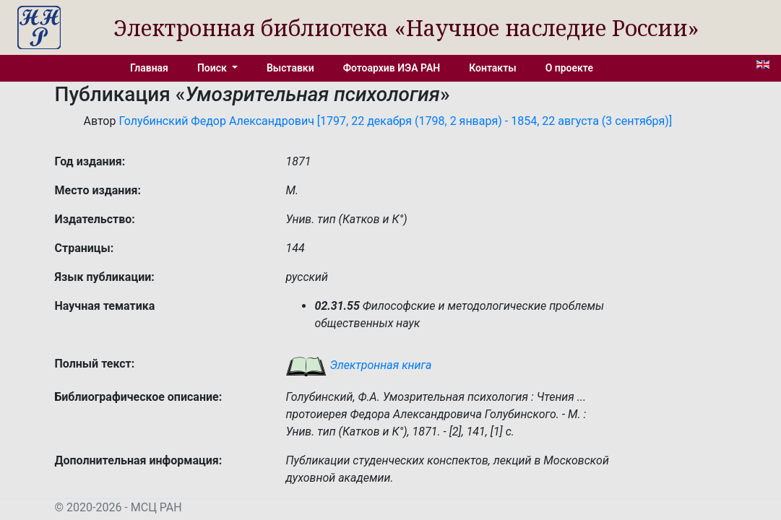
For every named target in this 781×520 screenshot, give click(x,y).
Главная (149, 68)
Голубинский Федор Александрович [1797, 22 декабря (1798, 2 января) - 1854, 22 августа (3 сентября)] (395, 121)
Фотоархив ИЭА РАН (392, 68)
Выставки (290, 68)
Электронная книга (358, 365)
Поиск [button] (213, 68)
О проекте (569, 68)
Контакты (492, 68)
